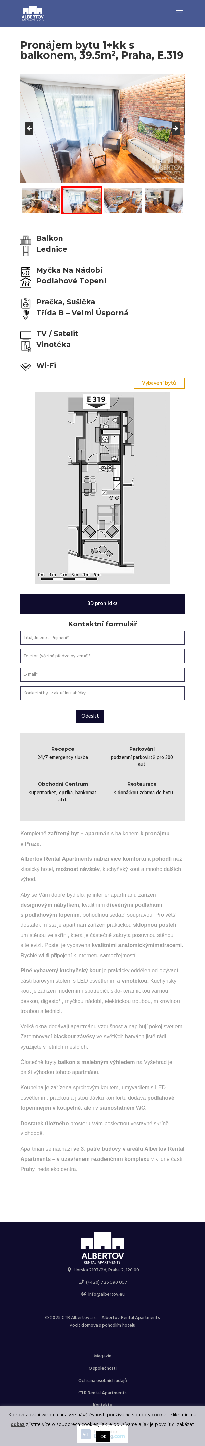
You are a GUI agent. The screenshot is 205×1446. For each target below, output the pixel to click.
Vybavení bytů (159, 383)
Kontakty (102, 1405)
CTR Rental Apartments (102, 1393)
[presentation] (29, 128)
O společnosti (103, 1368)
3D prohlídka (103, 603)
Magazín (102, 1356)
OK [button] (103, 1436)
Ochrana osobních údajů (102, 1381)
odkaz (18, 1425)
